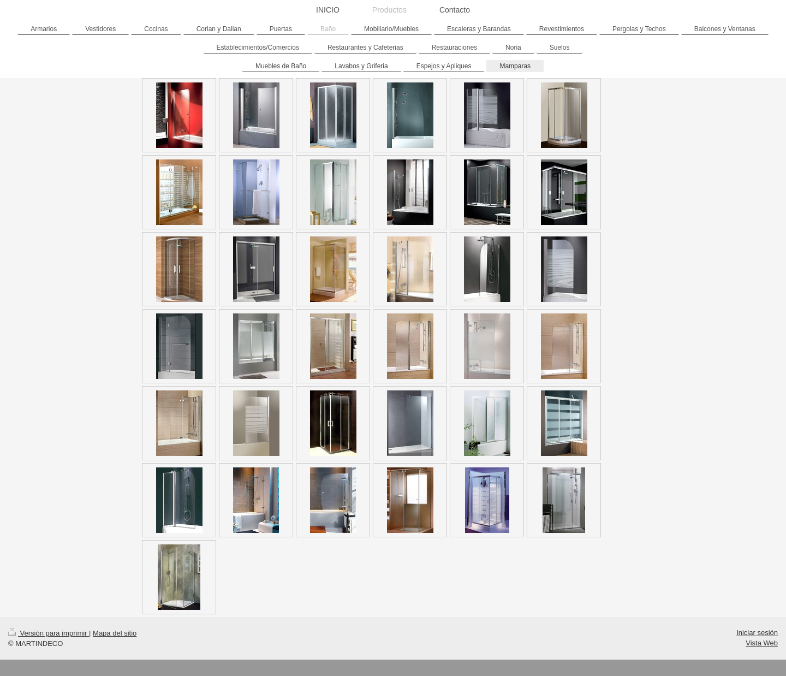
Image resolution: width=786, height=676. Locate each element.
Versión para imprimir (48, 633)
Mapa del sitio (114, 633)
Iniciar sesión (757, 632)
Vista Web (762, 643)
